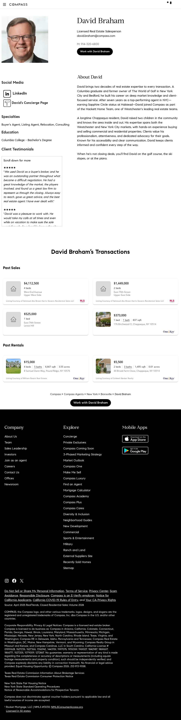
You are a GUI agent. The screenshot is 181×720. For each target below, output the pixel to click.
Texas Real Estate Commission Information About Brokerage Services (44, 673)
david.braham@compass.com (96, 36)
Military (68, 544)
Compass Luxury (74, 478)
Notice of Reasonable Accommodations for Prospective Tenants (41, 690)
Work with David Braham (95, 51)
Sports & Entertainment (78, 538)
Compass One (72, 466)
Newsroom (11, 484)
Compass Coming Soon (78, 448)
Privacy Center (98, 591)
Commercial (71, 532)
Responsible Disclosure (34, 595)
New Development (75, 526)
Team (8, 442)
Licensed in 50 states (18, 711)
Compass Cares (73, 508)
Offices (9, 478)
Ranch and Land (74, 550)
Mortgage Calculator (77, 490)
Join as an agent (15, 460)
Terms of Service (77, 591)
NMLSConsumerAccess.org (67, 707)
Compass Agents (74, 394)
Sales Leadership (15, 448)
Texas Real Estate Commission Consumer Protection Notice (38, 676)
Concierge (70, 436)
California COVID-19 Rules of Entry (55, 600)
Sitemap (68, 568)
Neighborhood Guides (77, 520)
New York (92, 394)
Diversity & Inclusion (76, 514)
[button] (4, 4)
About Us (10, 436)
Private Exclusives (74, 442)
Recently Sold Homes (77, 562)
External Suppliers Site (77, 556)
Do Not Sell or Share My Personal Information (34, 591)
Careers (9, 466)
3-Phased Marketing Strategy (82, 454)
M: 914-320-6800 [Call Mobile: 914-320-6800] (88, 44)
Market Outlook (73, 460)
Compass (55, 394)
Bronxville (106, 394)
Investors (10, 454)
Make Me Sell (72, 472)
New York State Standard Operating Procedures (32, 686)
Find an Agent (72, 484)
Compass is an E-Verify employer (73, 595)
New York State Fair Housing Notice (25, 683)
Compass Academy (76, 496)
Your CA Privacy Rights (101, 600)
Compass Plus (72, 502)
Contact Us (11, 472)
